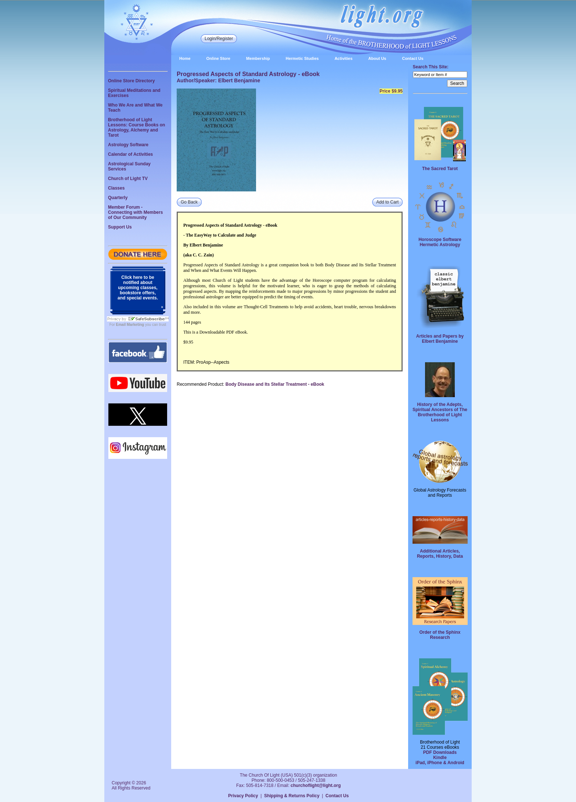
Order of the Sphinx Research (439, 635)
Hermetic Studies (302, 58)
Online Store (218, 58)
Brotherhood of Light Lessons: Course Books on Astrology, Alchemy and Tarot (136, 127)
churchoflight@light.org (316, 785)
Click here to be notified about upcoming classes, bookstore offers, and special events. (138, 288)
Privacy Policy (243, 795)
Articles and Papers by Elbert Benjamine (440, 339)
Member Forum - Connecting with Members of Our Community (135, 212)
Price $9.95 (391, 91)
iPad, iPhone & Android (439, 762)
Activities (344, 58)
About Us (377, 58)
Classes (116, 188)
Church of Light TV (128, 178)
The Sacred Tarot (440, 168)
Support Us (120, 227)
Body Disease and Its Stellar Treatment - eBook (275, 384)
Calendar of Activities (130, 154)
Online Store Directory (131, 80)
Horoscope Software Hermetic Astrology (439, 242)
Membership (258, 58)
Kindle (440, 757)
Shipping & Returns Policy (292, 795)
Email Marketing (130, 325)
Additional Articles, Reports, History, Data (440, 554)
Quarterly (117, 197)
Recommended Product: (200, 384)
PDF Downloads (440, 752)
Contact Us (412, 58)
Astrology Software (128, 144)
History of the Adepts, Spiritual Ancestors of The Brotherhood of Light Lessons (440, 412)
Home (185, 58)
